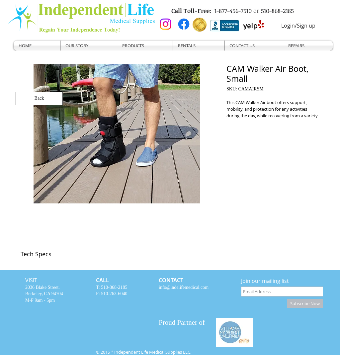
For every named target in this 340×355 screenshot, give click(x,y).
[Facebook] (183, 24)
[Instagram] (165, 24)
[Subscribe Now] (305, 303)
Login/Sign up (298, 25)
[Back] (39, 98)
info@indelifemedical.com (184, 287)
